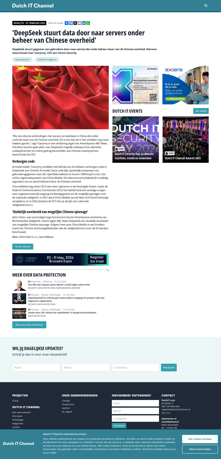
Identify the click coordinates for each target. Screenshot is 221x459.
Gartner (66, 408)
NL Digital (67, 411)
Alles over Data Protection (29, 324)
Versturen (169, 367)
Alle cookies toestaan (200, 439)
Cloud (15, 400)
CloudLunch (68, 404)
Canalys (66, 400)
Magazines (17, 423)
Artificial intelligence (47, 59)
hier (36, 237)
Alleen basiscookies (200, 449)
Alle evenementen (21, 412)
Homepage (17, 419)
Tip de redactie (23, 246)
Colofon (16, 427)
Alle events (201, 110)
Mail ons (165, 412)
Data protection (22, 59)
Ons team (17, 416)
